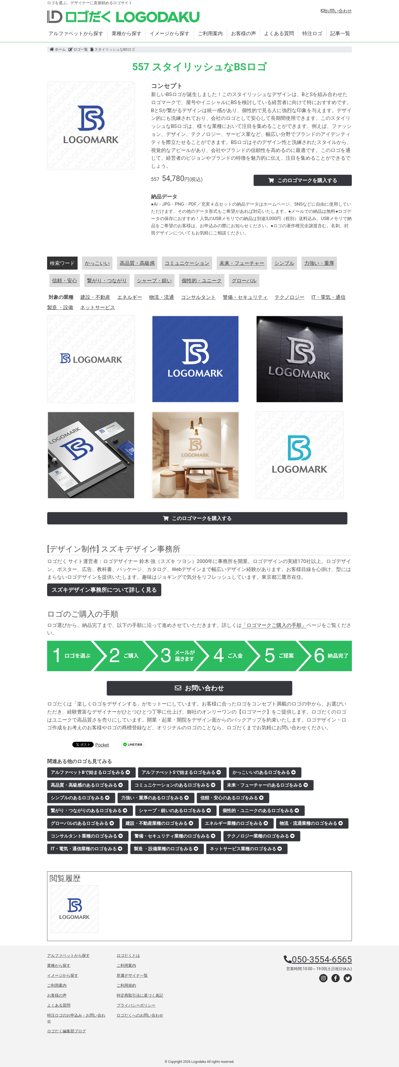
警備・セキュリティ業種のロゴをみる (174, 836)
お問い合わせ (336, 11)
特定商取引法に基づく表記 (140, 995)
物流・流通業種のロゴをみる (311, 823)
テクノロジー (290, 297)
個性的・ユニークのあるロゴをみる (260, 810)
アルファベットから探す (75, 33)
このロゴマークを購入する (302, 180)
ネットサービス (97, 307)
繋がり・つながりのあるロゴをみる (89, 810)
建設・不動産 (95, 297)
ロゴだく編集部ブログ (66, 1031)
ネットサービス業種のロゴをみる (246, 848)
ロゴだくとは (128, 955)
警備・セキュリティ (245, 297)
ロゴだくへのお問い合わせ (140, 1015)
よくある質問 (279, 33)
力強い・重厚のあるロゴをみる (155, 797)
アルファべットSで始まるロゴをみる (181, 772)
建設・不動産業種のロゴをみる (159, 823)
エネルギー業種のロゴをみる (236, 823)
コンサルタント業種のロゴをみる (87, 836)
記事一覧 (340, 33)
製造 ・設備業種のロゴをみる (166, 848)
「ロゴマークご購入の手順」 (274, 625)
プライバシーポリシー (136, 1005)
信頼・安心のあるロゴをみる (232, 797)
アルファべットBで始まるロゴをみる (90, 772)
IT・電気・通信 (328, 297)
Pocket (102, 745)
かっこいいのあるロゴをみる (264, 772)
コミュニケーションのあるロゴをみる (174, 785)
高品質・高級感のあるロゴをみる (87, 785)
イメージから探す (170, 33)
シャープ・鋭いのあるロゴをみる (175, 810)
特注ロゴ (312, 33)
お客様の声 (243, 33)
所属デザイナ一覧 (132, 975)
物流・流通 (161, 297)
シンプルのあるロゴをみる (80, 797)
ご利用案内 (210, 33)
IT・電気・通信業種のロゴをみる (86, 848)
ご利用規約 (126, 985)
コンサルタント (198, 297)
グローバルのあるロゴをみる (82, 823)
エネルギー (129, 297)
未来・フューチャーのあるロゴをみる (267, 785)
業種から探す (127, 33)
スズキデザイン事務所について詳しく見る (104, 590)
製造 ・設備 (60, 307)
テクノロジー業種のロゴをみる (261, 836)
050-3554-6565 (322, 959)
